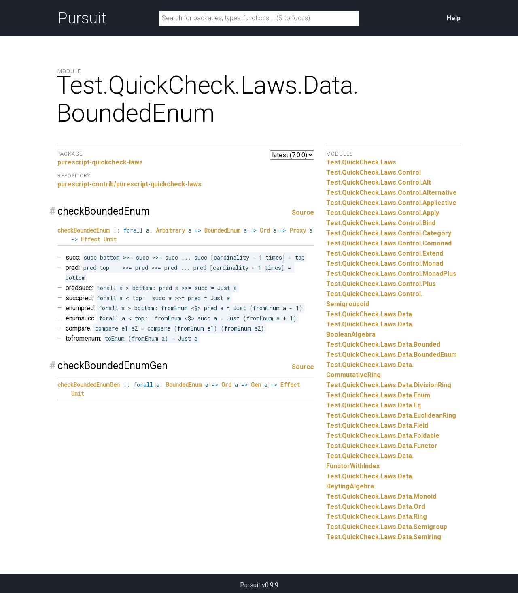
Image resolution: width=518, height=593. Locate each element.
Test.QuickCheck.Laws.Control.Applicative (391, 203)
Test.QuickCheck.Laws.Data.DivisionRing (388, 385)
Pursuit (81, 18)
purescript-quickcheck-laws (100, 162)
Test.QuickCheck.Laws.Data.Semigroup (386, 527)
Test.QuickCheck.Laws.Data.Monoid (381, 496)
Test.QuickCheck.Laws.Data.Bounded (383, 344)
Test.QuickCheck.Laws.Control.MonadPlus (391, 273)
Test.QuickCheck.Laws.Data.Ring (376, 516)
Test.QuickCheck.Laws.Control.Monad (384, 263)
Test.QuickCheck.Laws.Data (369, 314)
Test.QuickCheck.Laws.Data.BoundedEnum (391, 354)
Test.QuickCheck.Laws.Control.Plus (381, 284)
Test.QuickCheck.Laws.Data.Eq (373, 405)
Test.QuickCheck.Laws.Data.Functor (381, 446)
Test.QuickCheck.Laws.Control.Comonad (389, 243)
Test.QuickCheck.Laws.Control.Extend (384, 253)
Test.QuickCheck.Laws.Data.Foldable (382, 435)
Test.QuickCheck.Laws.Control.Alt (378, 182)
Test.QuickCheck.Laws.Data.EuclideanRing (391, 415)
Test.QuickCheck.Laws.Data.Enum (378, 395)
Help (454, 18)
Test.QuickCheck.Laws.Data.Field (377, 425)
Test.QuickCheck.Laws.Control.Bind (380, 223)
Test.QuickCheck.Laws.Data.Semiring (383, 537)
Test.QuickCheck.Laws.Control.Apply (382, 213)
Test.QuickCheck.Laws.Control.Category (388, 233)
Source (303, 212)
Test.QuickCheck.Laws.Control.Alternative (391, 192)
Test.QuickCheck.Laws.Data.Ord (375, 506)
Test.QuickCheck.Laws (361, 162)
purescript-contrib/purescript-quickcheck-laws (129, 184)
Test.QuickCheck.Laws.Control (373, 172)
